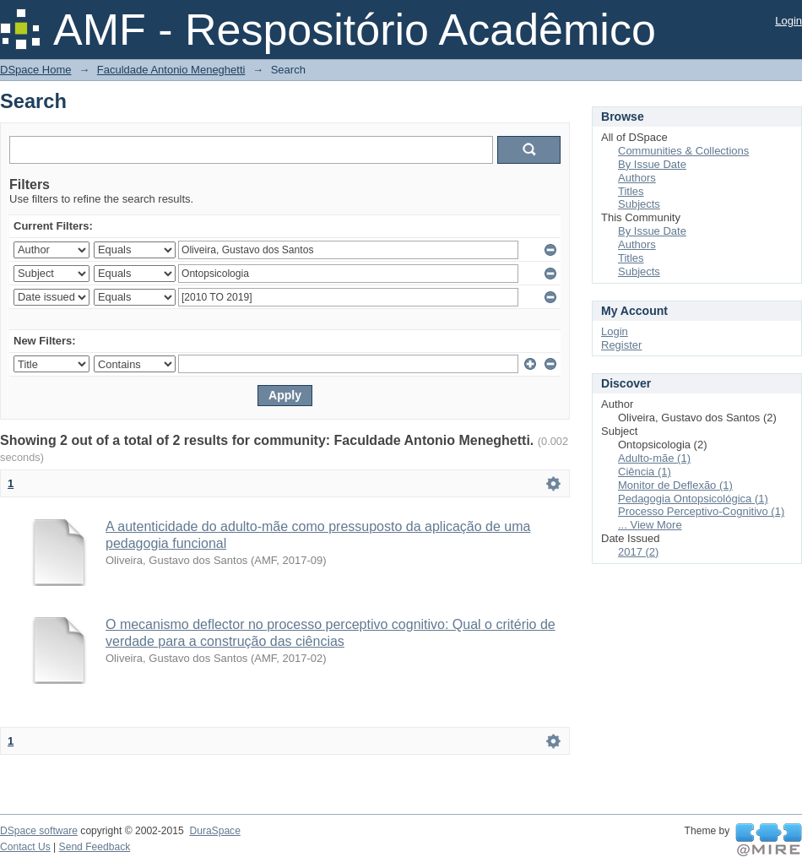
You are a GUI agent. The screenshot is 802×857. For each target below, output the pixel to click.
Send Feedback (95, 847)
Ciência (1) (644, 471)
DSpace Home (36, 69)
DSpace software (39, 831)
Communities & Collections (683, 150)
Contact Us (25, 847)
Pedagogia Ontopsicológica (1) (693, 498)
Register (621, 345)
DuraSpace (214, 831)
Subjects (639, 204)
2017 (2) (638, 551)
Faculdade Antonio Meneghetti (171, 69)
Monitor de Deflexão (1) (675, 485)
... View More (650, 524)
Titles (631, 191)
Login (788, 20)
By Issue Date (652, 164)
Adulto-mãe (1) (654, 458)
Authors (637, 177)
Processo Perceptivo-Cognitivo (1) (701, 511)
